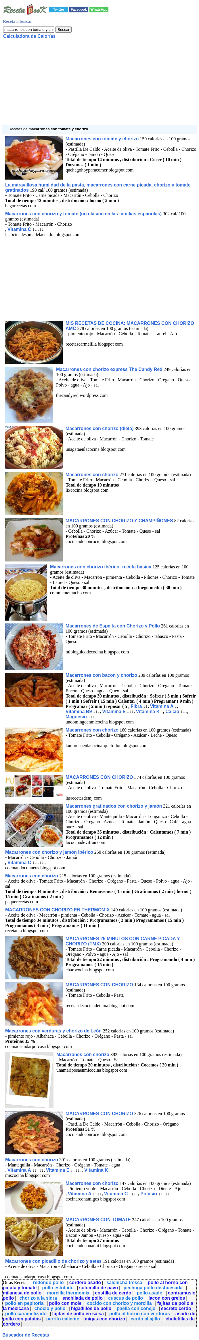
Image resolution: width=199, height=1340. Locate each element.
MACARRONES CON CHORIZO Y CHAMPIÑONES (119, 520)
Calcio (172, 711)
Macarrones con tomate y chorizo (102, 138)
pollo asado (149, 1292)
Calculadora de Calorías (29, 36)
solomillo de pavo (98, 1287)
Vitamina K (148, 711)
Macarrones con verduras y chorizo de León (54, 1030)
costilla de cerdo (113, 1292)
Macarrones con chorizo (92, 474)
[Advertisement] (99, 84)
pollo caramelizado (26, 1313)
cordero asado (85, 1282)
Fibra (136, 706)
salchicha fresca (124, 1282)
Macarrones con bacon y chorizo (101, 675)
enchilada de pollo (82, 1298)
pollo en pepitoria (24, 1303)
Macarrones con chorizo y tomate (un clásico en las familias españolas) (83, 213)
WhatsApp (98, 9)
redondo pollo (48, 1282)
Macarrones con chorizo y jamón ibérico (49, 852)
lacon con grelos (166, 1298)
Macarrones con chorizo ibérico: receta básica (101, 566)
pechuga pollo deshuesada (152, 1287)
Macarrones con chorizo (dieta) (100, 428)
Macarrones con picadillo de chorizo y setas (54, 1261)
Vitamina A (161, 706)
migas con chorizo (105, 1318)
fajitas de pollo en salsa (78, 1313)
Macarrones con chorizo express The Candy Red (109, 369)
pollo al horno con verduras (139, 1313)
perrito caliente (62, 1318)
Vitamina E (114, 711)
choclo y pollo (50, 1308)
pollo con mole (65, 1303)
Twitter (58, 9)
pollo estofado (58, 1287)
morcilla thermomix (68, 1292)
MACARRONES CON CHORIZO (100, 777)
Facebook (79, 9)
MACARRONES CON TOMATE (98, 1219)
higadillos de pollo (91, 1308)
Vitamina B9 (79, 711)
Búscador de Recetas (25, 1335)
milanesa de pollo (22, 1292)
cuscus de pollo (125, 1298)
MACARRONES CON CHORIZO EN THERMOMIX (57, 909)
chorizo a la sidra (38, 1298)
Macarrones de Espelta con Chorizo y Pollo (113, 625)
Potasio (148, 1193)
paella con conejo (136, 1308)
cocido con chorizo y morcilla (119, 1303)
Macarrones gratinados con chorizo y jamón (114, 806)
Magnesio (76, 716)
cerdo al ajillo (145, 1318)
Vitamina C (19, 229)
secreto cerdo (176, 1308)
